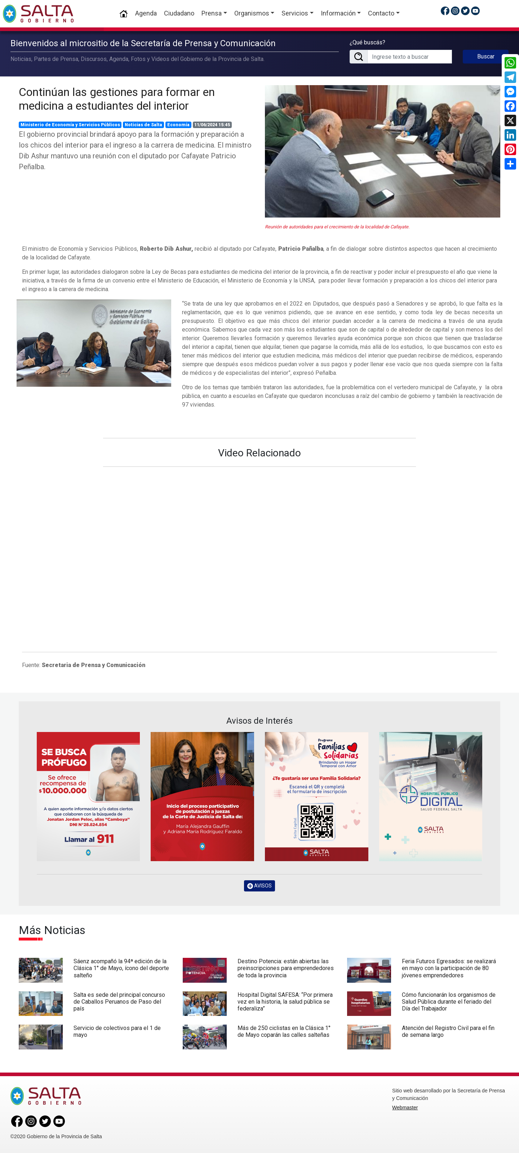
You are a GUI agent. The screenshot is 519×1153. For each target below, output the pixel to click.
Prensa (211, 13)
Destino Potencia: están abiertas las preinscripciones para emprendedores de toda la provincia (286, 968)
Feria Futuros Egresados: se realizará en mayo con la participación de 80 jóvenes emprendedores (449, 968)
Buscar (485, 56)
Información (338, 13)
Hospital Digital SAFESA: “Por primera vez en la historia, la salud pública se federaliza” (285, 1001)
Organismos (251, 13)
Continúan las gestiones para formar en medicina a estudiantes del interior (117, 99)
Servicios (294, 13)
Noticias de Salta (143, 124)
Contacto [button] (381, 13)
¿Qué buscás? (367, 42)
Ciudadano (179, 13)
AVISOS (259, 886)
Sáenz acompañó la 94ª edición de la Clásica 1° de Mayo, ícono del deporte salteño (121, 968)
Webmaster (405, 1107)
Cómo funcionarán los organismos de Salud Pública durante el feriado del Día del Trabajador (449, 1001)
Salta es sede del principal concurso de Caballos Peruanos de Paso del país (119, 1001)
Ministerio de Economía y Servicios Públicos (70, 124)
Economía (178, 124)
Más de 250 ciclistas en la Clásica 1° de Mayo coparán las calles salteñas (284, 1031)
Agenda (146, 13)
